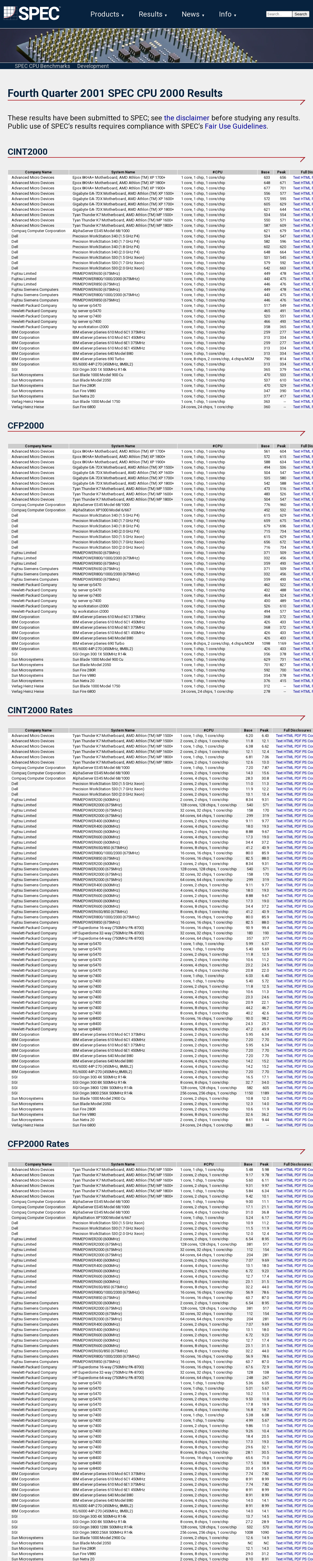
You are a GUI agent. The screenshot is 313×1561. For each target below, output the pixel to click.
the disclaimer (187, 123)
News (190, 14)
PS (304, 741)
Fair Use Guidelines (235, 131)
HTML (306, 183)
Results (150, 14)
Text (296, 183)
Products (104, 14)
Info (225, 14)
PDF (298, 741)
